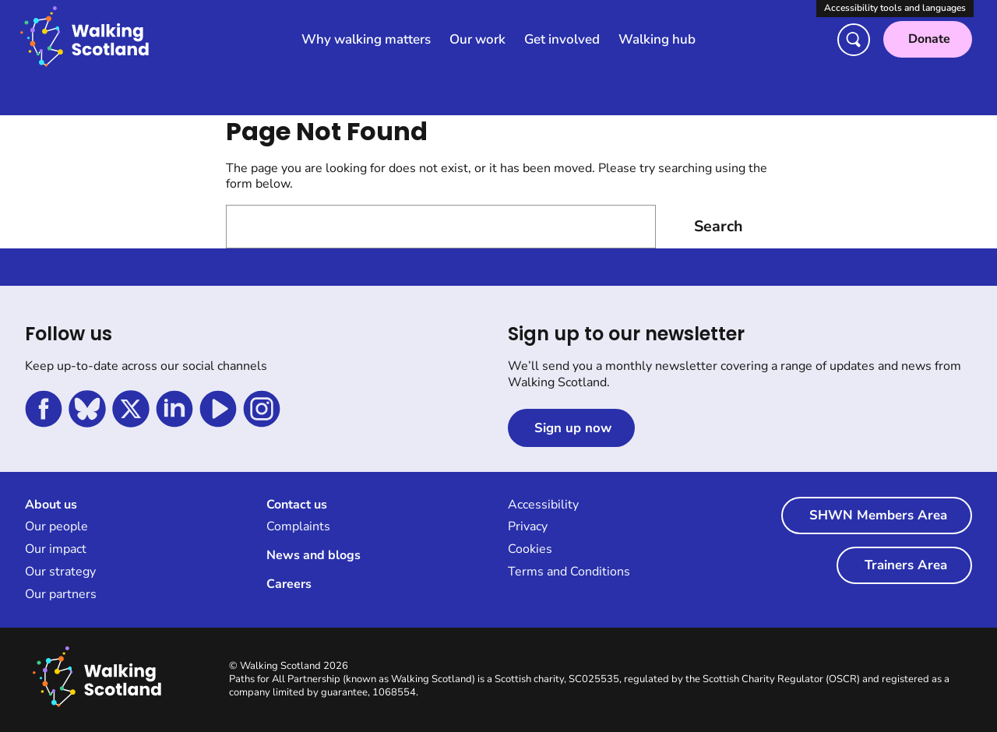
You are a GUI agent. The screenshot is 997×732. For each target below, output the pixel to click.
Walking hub (657, 39)
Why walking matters (366, 39)
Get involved (562, 39)
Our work (477, 39)
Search (718, 227)
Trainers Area (905, 566)
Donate (929, 39)
